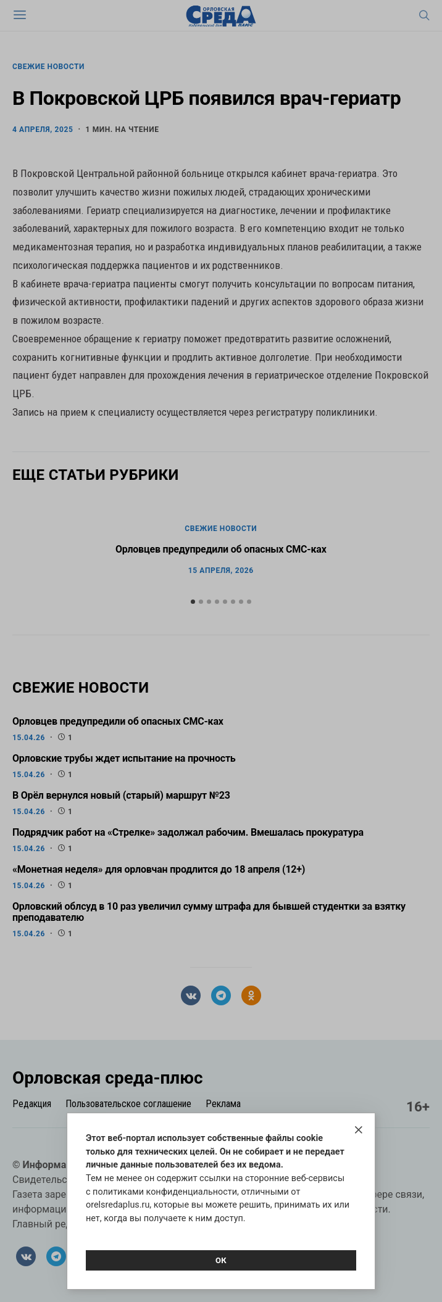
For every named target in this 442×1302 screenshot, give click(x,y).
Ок (221, 1260)
